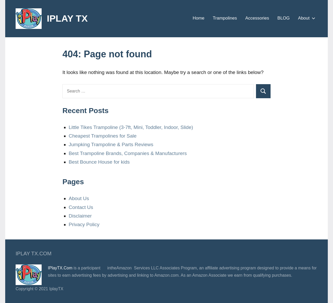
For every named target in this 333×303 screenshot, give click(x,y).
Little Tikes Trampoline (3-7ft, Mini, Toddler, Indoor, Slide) (131, 127)
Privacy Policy (84, 224)
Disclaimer (80, 216)
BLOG (283, 18)
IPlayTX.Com (60, 268)
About (305, 18)
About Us (79, 198)
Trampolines (225, 18)
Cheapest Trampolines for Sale (103, 136)
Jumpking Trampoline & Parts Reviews (111, 144)
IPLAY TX (67, 18)
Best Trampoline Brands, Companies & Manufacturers (128, 153)
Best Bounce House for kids (99, 162)
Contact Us (81, 207)
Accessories (257, 18)
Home (198, 18)
